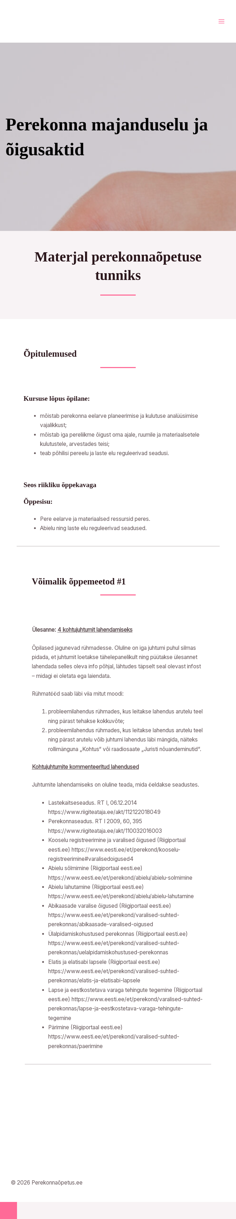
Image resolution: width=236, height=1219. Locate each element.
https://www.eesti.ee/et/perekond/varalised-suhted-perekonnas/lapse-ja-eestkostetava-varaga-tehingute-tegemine (125, 1008)
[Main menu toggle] (221, 21)
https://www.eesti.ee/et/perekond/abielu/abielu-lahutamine (121, 896)
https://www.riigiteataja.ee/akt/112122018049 (104, 812)
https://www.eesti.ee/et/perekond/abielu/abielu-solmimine (120, 877)
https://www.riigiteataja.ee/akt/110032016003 (105, 830)
